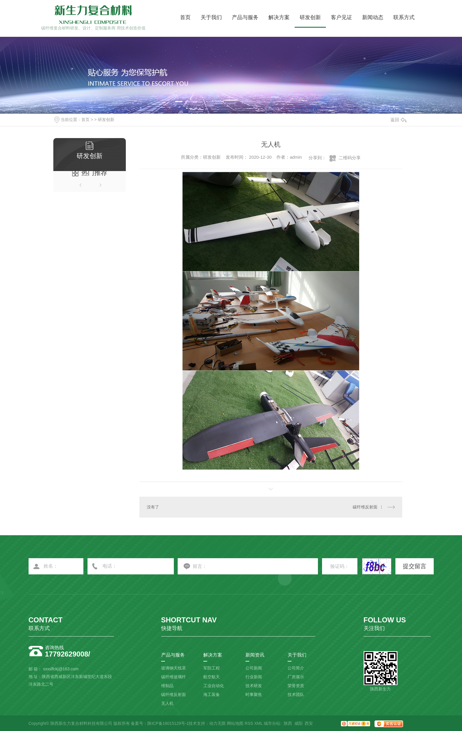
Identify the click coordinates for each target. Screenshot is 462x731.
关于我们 (211, 17)
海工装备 (211, 694)
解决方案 (279, 17)
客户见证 (341, 17)
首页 (185, 17)
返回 (398, 119)
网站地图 (235, 723)
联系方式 (404, 17)
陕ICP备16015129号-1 (168, 723)
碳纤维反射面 (365, 507)
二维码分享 (350, 157)
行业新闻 (253, 676)
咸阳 (298, 723)
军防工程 (211, 668)
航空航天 (211, 676)
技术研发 (253, 685)
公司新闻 (253, 668)
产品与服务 (245, 17)
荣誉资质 (296, 685)
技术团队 (296, 694)
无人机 (167, 703)
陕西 (288, 723)
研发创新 (310, 17)
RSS (249, 723)
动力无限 (217, 723)
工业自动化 (213, 685)
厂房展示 (296, 676)
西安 (309, 723)
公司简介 (296, 668)
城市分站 (272, 723)
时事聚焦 (253, 694)
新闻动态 (372, 17)
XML (258, 723)
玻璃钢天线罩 (173, 668)
